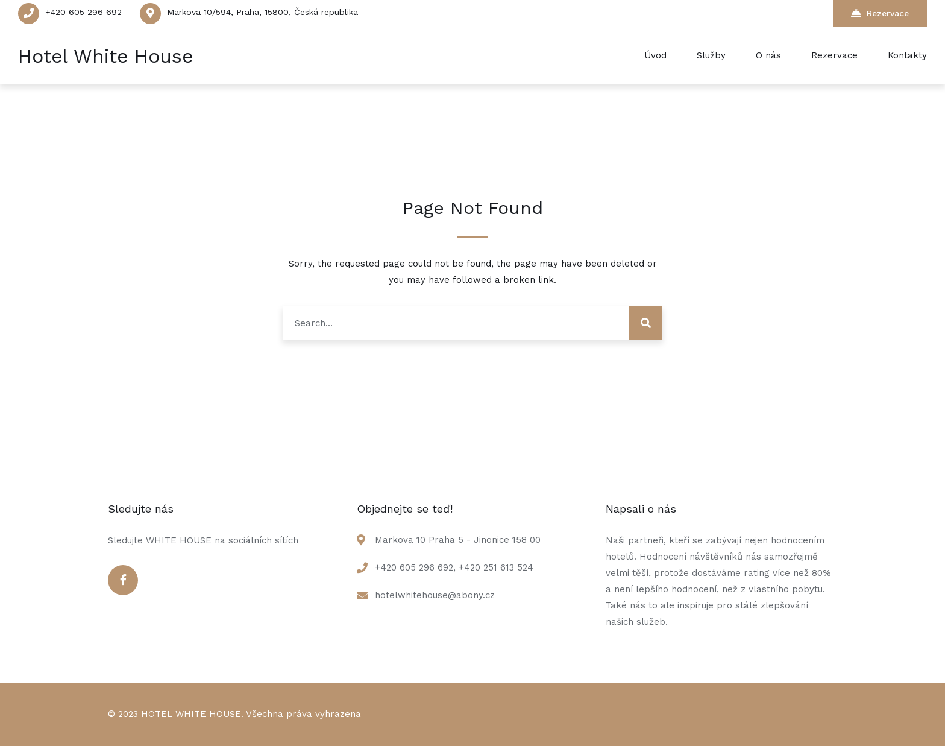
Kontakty (907, 55)
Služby (711, 55)
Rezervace (880, 13)
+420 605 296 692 (83, 12)
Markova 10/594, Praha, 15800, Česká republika (262, 12)
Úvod (655, 55)
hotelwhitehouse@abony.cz (435, 595)
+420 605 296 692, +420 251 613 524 (454, 567)
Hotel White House (105, 56)
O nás (768, 55)
